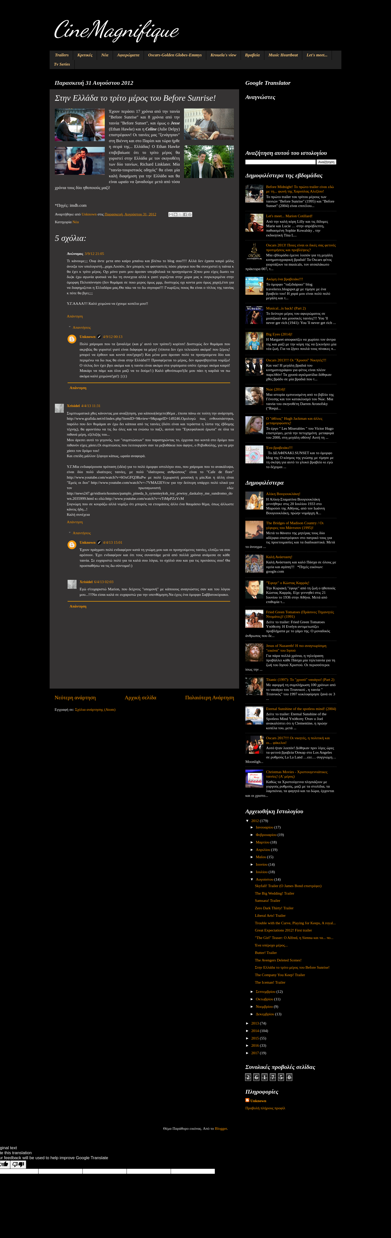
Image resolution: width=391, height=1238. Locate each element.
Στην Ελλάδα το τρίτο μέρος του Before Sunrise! (292, 967)
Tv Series (62, 64)
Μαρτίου (263, 842)
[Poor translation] (18, 1164)
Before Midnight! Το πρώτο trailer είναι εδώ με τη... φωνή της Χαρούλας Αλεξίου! (300, 189)
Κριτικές (85, 55)
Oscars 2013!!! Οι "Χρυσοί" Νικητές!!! (296, 360)
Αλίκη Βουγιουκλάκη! (283, 494)
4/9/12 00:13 (112, 336)
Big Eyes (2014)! (279, 334)
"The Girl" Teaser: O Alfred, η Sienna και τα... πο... (294, 937)
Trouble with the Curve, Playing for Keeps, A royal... (295, 923)
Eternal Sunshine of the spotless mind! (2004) (301, 709)
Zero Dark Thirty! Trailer (274, 908)
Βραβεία (252, 55)
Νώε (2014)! (275, 389)
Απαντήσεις (82, 327)
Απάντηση (75, 316)
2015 (255, 1038)
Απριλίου (263, 849)
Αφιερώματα (128, 55)
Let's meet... (316, 55)
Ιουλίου (262, 872)
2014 (255, 1031)
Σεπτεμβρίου (266, 991)
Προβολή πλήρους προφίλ (265, 1108)
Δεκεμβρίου (265, 1014)
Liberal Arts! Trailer (270, 915)
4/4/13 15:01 (112, 542)
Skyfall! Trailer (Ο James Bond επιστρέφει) (288, 886)
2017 (255, 1053)
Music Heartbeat (283, 55)
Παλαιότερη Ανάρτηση (209, 698)
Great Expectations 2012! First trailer (283, 930)
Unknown (88, 336)
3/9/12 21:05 (94, 253)
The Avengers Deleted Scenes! (278, 960)
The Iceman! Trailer (270, 982)
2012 (255, 821)
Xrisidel (73, 406)
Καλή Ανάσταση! (279, 557)
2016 (255, 1045)
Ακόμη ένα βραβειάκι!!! (284, 279)
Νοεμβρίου (265, 1006)
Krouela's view (223, 55)
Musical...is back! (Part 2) (286, 308)
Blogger (221, 1128)
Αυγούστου (265, 879)
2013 (255, 1023)
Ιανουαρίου (265, 827)
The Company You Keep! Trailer (280, 975)
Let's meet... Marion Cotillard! (289, 216)
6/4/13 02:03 (103, 582)
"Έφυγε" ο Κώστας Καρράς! (287, 583)
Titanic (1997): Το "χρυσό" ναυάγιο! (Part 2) (300, 679)
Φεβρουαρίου (267, 834)
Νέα (104, 55)
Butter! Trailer (266, 952)
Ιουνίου (262, 864)
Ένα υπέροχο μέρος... (271, 945)
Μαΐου (261, 857)
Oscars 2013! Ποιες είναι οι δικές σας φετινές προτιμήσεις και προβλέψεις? (301, 247)
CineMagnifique (115, 28)
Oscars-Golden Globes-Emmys (175, 55)
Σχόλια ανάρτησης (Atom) (95, 709)
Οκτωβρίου (265, 999)
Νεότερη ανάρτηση (75, 698)
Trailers (62, 55)
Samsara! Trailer (267, 900)
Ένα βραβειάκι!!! (279, 447)
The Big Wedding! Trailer (274, 893)
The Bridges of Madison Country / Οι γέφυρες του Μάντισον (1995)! (294, 525)
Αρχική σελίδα (140, 698)
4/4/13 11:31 (90, 406)
